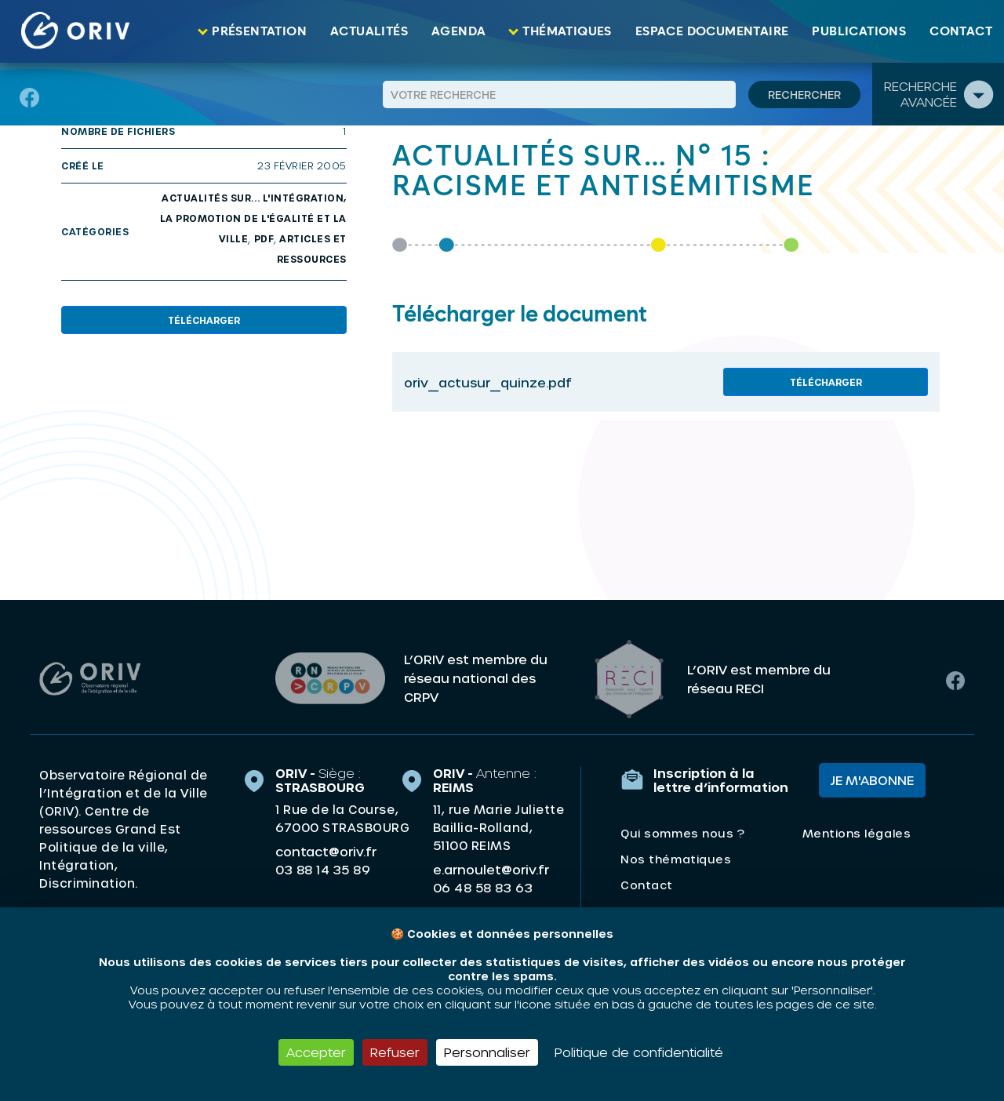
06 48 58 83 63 (483, 887)
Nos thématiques (675, 858)
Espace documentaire (712, 31)
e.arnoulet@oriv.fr (491, 868)
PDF (264, 238)
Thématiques (566, 31)
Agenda (458, 31)
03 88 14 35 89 (322, 869)
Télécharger (204, 319)
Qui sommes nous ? (682, 832)
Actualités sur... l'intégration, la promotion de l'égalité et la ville (253, 218)
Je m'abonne (872, 779)
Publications (859, 31)
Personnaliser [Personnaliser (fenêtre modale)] (487, 1052)
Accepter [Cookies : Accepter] (316, 1052)
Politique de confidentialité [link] (639, 1052)
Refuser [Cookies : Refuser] (395, 1052)
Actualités (369, 31)
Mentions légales (856, 832)
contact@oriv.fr (325, 850)
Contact (960, 31)
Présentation (259, 31)
